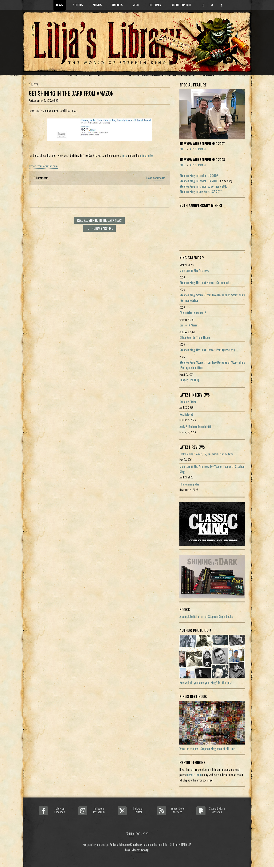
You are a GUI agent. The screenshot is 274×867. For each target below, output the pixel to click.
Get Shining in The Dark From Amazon (71, 93)
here (124, 155)
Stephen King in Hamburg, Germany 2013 (203, 186)
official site (146, 155)
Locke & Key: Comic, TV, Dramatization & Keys (206, 454)
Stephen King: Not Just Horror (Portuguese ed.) (207, 350)
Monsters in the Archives (194, 270)
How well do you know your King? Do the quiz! (205, 682)
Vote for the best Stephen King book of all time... (208, 748)
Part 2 (192, 149)
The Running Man (189, 484)
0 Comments (41, 178)
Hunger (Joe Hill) (189, 380)
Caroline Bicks (187, 402)
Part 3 (202, 149)
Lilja (131, 834)
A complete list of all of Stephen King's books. (206, 616)
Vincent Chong (140, 850)
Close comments (155, 178)
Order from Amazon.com (43, 166)
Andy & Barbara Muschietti (195, 426)
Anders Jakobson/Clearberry (126, 844)
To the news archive (99, 228)
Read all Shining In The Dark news (99, 220)
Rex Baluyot (186, 414)
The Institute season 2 (192, 312)
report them (194, 775)
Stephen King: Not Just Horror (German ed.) (204, 282)
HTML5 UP (185, 844)
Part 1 (182, 149)
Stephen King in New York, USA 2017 (200, 191)
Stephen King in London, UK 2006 (198, 175)
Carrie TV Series (189, 325)
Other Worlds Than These (194, 337)
